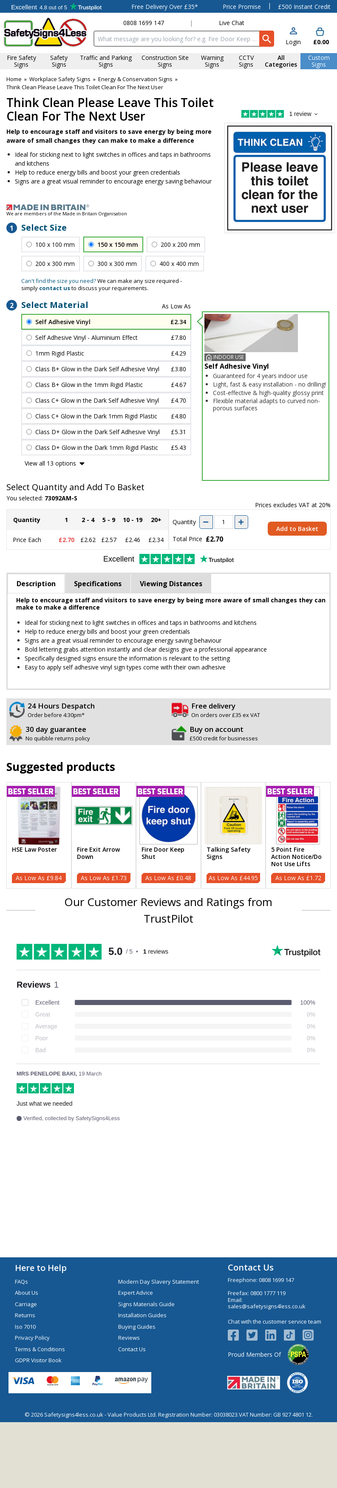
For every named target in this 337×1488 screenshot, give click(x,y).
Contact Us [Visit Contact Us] (132, 1349)
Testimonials (56, 6)
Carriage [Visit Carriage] (26, 1304)
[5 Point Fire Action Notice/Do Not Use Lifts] (298, 835)
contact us (54, 288)
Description (36, 583)
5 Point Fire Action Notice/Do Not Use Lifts (296, 856)
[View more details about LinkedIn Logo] (274, 1335)
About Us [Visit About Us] (26, 1292)
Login (293, 42)
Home (14, 79)
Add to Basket (297, 529)
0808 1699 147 (143, 23)
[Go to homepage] (45, 32)
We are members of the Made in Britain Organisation (66, 213)
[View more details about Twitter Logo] (255, 1335)
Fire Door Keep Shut (163, 853)
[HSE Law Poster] (38, 835)
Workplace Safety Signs (60, 79)
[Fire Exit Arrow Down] (103, 835)
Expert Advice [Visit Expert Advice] (135, 1292)
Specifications (98, 583)
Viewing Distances (171, 583)
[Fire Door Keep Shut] (168, 835)
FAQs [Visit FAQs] (21, 1281)
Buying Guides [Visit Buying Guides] (137, 1326)
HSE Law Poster (34, 849)
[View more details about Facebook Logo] (237, 1335)
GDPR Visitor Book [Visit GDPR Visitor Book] (38, 1360)
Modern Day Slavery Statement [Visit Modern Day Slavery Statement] (158, 1281)
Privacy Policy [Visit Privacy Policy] (32, 1337)
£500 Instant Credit (304, 7)
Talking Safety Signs (229, 853)
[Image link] (168, 207)
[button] (293, 36)
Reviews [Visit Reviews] (129, 1337)
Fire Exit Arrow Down (98, 853)
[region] (39, 816)
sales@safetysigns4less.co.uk (267, 1306)
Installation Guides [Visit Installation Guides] (142, 1315)
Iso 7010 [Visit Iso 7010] (25, 1326)
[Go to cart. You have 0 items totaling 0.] (320, 36)
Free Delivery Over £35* (164, 7)
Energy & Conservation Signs (135, 79)
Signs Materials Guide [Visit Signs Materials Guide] (146, 1304)
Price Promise (242, 7)
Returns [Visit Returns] (25, 1315)
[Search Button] (266, 39)
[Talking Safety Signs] (233, 835)
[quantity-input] (223, 522)
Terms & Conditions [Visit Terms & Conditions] (40, 1349)
